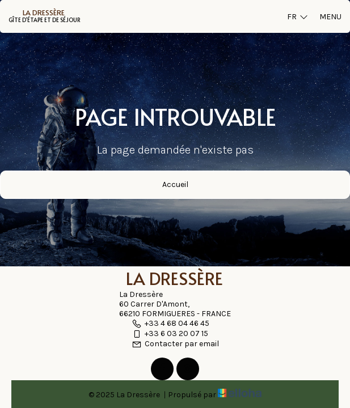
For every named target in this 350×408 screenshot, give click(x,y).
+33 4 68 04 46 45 (170, 323)
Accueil (175, 184)
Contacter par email (175, 343)
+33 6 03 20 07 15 (170, 333)
